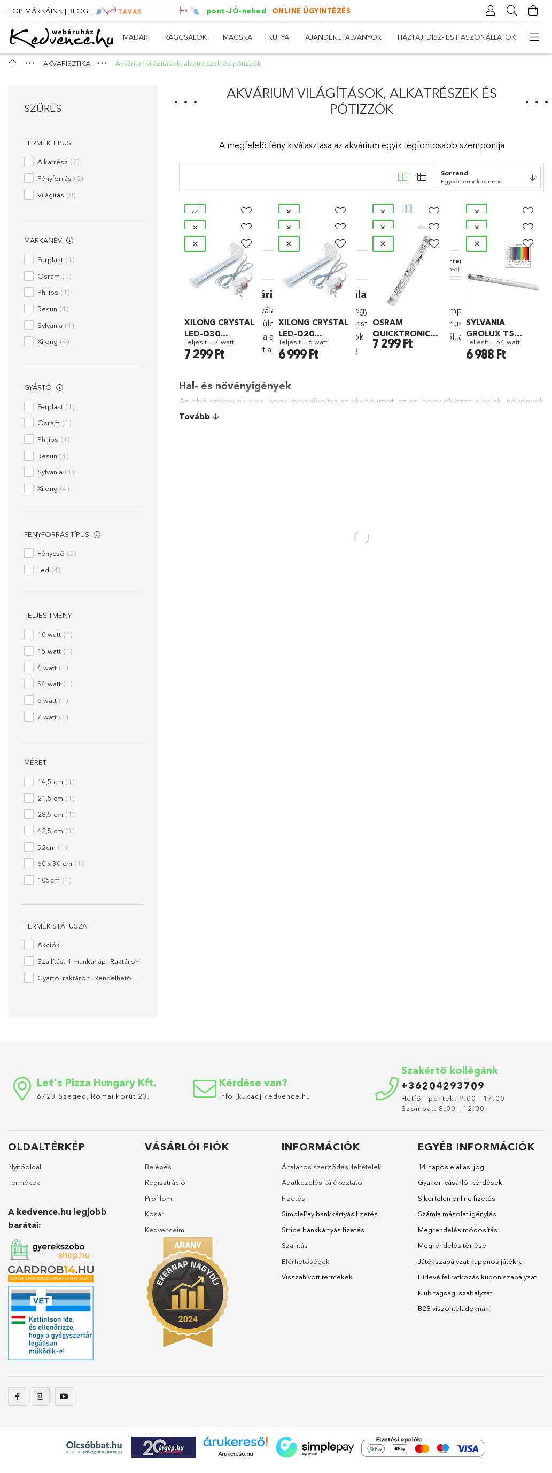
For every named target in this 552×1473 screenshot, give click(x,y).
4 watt (52, 672)
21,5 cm (55, 803)
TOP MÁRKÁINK (35, 10)
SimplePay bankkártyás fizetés (330, 1219)
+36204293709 (443, 1090)
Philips (53, 297)
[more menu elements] (533, 37)
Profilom (158, 1203)
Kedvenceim (164, 1234)
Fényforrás (60, 183)
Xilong (53, 346)
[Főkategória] (14, 68)
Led (48, 574)
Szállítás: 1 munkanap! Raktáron (88, 966)
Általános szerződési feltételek (332, 1171)
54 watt (54, 689)
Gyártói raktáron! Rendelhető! (85, 982)
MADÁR (502, 37)
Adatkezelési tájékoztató (322, 1187)
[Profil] (490, 10)
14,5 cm (55, 786)
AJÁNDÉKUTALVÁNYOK (294, 37)
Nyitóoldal (24, 1171)
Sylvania (55, 330)
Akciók (48, 950)
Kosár (154, 1219)
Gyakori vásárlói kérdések (460, 1187)
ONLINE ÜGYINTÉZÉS (311, 10)
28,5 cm (55, 819)
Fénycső (56, 558)
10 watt (54, 639)
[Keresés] (512, 10)
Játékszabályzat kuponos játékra (470, 1266)
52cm (52, 852)
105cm (54, 885)
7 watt (52, 721)
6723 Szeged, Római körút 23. (93, 1100)
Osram (54, 281)
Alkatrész (58, 167)
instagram (41, 1402)
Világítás (56, 199)
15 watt (54, 655)
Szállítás (295, 1250)
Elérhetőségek (306, 1266)
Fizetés (293, 1203)
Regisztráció (165, 1187)
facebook (17, 1402)
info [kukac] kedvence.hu (264, 1100)
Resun (52, 313)
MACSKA (400, 37)
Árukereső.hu (235, 1459)
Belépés (158, 1171)
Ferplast (55, 264)
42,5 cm (55, 835)
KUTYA (358, 37)
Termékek (24, 1187)
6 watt (52, 705)
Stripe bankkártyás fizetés (323, 1234)
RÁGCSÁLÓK (452, 37)
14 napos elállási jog (451, 1171)
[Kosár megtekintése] (533, 10)
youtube (64, 1402)
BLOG (78, 10)
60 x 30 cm (60, 868)
